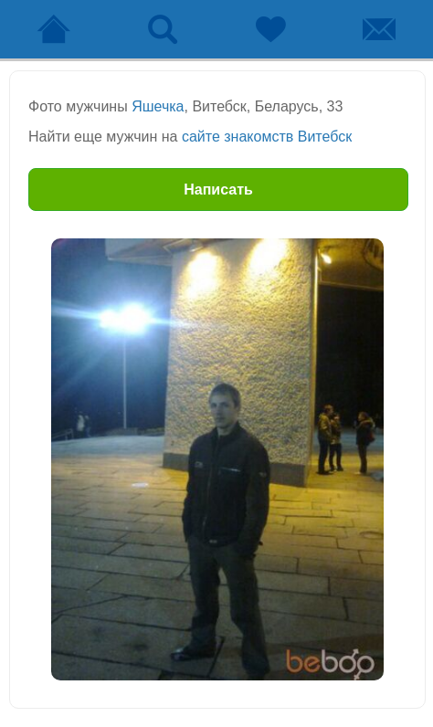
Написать (218, 189)
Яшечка (158, 106)
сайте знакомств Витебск (267, 136)
